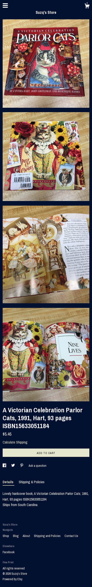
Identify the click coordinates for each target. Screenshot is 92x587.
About (27, 536)
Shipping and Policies (47, 536)
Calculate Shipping (15, 442)
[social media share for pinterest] (22, 466)
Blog (16, 536)
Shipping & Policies (31, 481)
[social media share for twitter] (13, 466)
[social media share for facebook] (5, 466)
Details (8, 481)
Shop (6, 536)
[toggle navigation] (5, 5)
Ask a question (37, 466)
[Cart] (87, 6)
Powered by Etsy (12, 579)
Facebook (9, 552)
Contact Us (71, 536)
